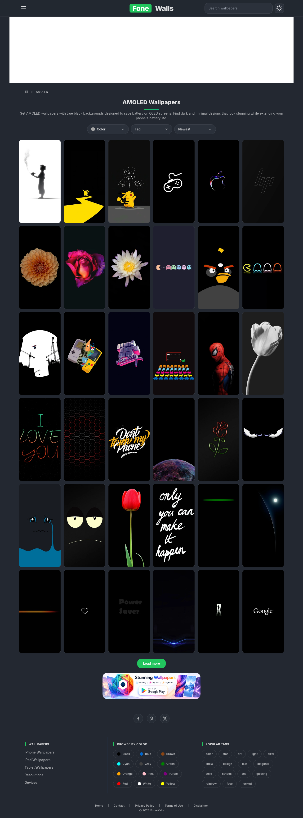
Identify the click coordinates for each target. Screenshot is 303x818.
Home (99, 805)
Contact (119, 805)
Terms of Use (174, 805)
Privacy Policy (144, 805)
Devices (31, 782)
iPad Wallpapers (37, 760)
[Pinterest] (151, 718)
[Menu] (23, 8)
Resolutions (34, 775)
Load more (151, 663)
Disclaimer (200, 805)
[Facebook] (138, 718)
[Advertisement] (151, 50)
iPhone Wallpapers (39, 752)
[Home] (26, 91)
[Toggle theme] (279, 8)
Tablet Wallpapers (39, 767)
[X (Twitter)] (164, 718)
